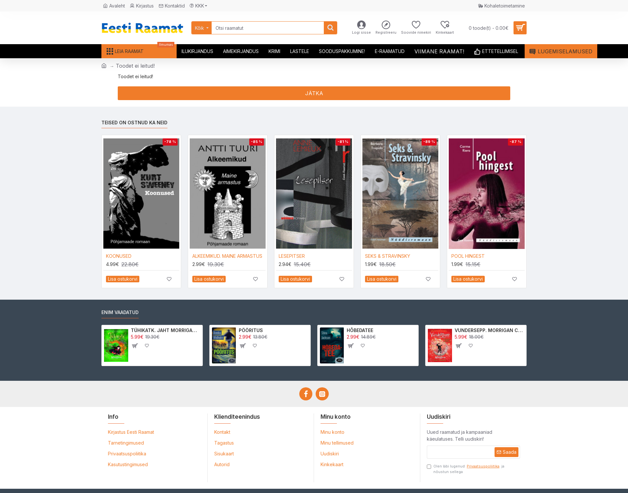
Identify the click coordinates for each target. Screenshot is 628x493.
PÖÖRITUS (251, 330)
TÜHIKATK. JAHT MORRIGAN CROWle (166, 330)
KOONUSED (118, 256)
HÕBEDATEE (360, 330)
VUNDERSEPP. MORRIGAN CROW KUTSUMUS (489, 330)
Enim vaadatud (120, 312)
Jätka (314, 93)
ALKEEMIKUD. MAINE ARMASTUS (227, 256)
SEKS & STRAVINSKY (387, 256)
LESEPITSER (292, 256)
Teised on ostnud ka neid (134, 122)
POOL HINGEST (468, 256)
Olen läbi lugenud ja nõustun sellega (465, 469)
